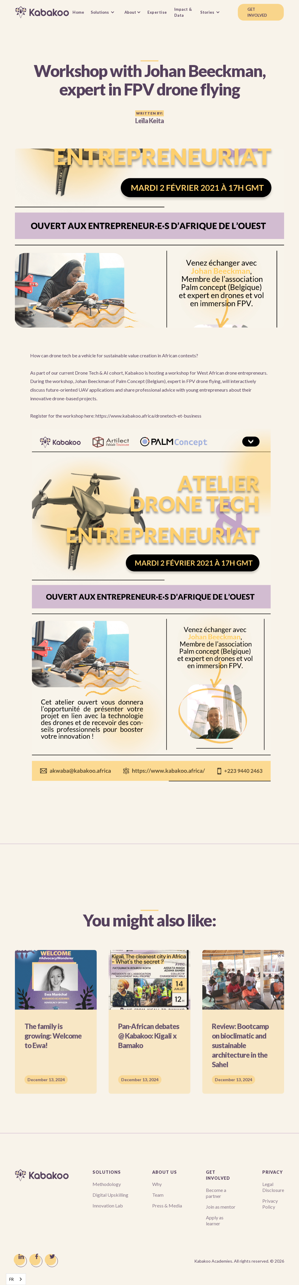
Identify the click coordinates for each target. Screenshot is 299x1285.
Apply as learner (215, 1220)
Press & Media (167, 1205)
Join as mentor (220, 1207)
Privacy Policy (270, 1204)
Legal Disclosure (273, 1187)
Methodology (107, 1184)
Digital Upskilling (110, 1195)
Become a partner (216, 1193)
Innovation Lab (108, 1205)
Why (157, 1184)
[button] (104, 12)
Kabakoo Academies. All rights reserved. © (239, 1261)
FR (11, 1279)
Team (158, 1195)
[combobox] (16, 1279)
